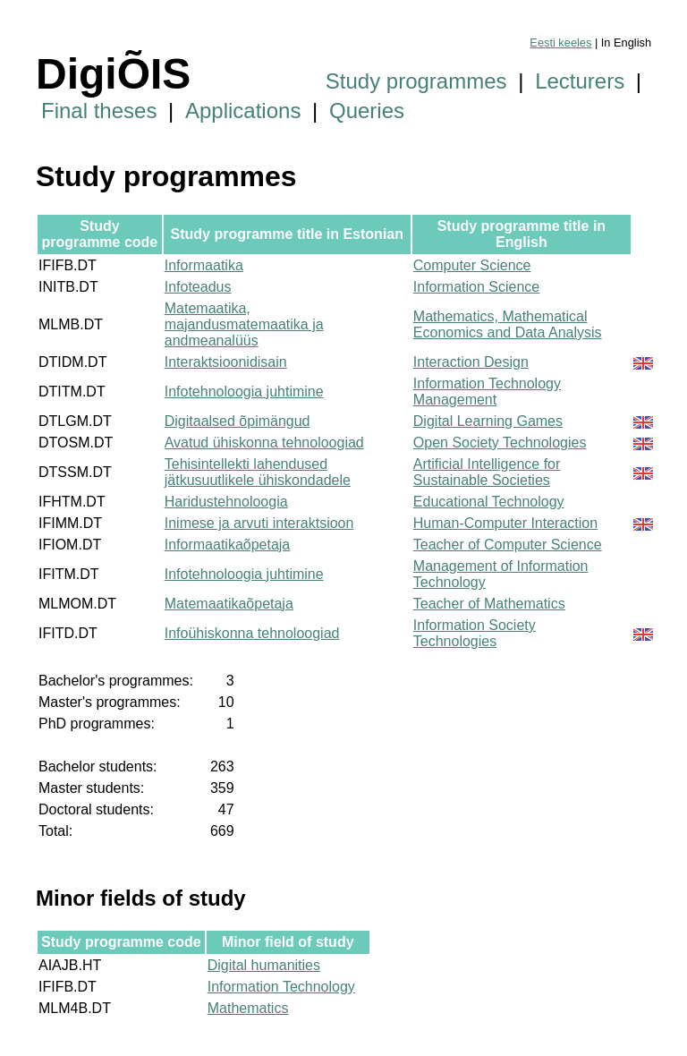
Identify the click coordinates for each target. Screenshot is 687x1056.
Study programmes (416, 81)
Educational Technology (488, 501)
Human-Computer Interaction (505, 523)
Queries (366, 110)
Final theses (99, 110)
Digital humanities (264, 965)
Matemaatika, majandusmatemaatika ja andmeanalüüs (244, 324)
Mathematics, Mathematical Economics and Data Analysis (507, 324)
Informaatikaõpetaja (228, 544)
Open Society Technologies (500, 442)
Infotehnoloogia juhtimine (244, 391)
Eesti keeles (560, 42)
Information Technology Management (487, 391)
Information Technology (281, 986)
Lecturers (579, 81)
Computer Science (472, 265)
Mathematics (248, 1008)
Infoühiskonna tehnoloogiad (252, 633)
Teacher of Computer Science (507, 544)
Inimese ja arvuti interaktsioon (259, 523)
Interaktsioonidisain (226, 362)
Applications (243, 110)
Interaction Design (471, 362)
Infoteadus (198, 286)
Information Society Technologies (474, 633)
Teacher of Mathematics (489, 603)
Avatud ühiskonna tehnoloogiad (264, 442)
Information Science (476, 286)
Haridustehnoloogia (226, 501)
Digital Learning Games (488, 421)
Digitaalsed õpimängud (237, 421)
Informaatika (204, 265)
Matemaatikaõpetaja (229, 603)
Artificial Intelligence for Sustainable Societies (487, 472)
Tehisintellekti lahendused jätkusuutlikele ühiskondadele (258, 472)
